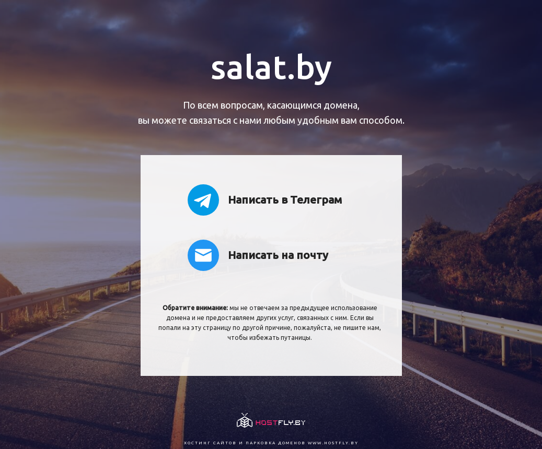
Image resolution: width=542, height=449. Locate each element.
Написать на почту (258, 255)
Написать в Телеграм (265, 200)
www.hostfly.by (333, 443)
